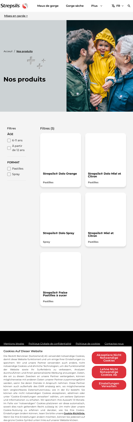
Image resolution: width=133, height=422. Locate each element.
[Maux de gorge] (35, 6)
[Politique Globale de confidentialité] (49, 343)
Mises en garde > (16, 16)
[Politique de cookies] (88, 343)
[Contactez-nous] (114, 343)
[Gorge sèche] (62, 6)
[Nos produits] (87, 6)
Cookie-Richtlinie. (74, 413)
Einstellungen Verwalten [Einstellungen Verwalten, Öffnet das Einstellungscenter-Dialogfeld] (109, 385)
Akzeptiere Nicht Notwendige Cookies (109, 357)
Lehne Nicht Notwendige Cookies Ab (109, 372)
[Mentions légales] (13, 343)
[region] (66, 384)
